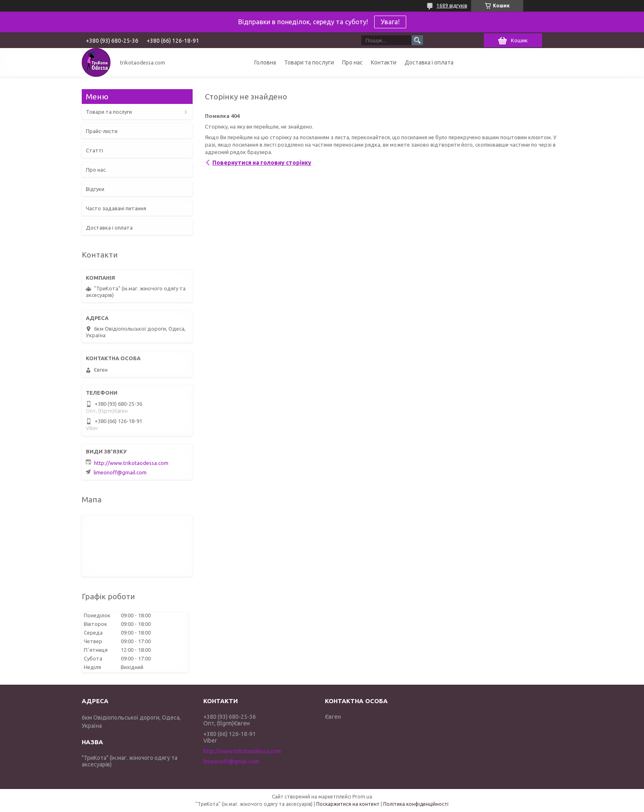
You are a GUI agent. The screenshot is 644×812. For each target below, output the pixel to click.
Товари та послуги (309, 62)
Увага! (390, 21)
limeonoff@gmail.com (120, 472)
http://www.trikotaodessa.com (131, 463)
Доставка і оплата (429, 62)
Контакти (383, 62)
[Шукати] (417, 40)
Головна (265, 62)
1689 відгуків (452, 5)
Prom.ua (362, 796)
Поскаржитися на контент (348, 804)
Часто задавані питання (116, 208)
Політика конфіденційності (415, 804)
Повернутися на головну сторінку (261, 162)
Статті (94, 150)
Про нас (352, 62)
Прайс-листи (101, 131)
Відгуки (95, 189)
